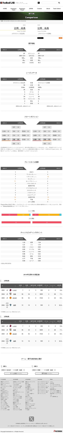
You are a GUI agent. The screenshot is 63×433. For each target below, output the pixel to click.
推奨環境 (23, 423)
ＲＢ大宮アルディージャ (18, 392)
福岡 (14, 305)
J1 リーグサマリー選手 (43, 383)
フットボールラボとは (55, 384)
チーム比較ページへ (16, 373)
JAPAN (31, 8)
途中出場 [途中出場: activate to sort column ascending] (33, 286)
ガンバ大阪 (3, 401)
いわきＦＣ (15, 389)
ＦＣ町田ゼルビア (5, 392)
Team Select (57, 8)
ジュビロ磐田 (16, 401)
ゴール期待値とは (54, 396)
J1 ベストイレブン (42, 384)
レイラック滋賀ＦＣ (29, 393)
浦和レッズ (3, 384)
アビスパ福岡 (4, 408)
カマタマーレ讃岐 (29, 401)
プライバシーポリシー (30, 423)
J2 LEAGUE (15, 379)
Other (51, 379)
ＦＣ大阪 (27, 395)
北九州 (15, 298)
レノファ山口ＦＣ (29, 399)
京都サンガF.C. (4, 399)
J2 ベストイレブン (42, 389)
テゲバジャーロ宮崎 (17, 409)
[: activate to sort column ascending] (5, 286)
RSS (61, 38)
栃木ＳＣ (27, 383)
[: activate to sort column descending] (2, 286)
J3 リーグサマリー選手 (43, 392)
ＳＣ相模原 (27, 386)
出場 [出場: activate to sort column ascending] (20, 286)
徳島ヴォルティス (17, 403)
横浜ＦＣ (15, 393)
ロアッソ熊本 (28, 406)
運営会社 (38, 423)
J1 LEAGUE (3, 379)
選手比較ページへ (47, 373)
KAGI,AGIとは (53, 389)
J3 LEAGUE (27, 379)
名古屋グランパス (5, 398)
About (48, 8)
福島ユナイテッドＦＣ (30, 381)
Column (39, 8)
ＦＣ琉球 (27, 409)
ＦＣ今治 (15, 405)
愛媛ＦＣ (27, 402)
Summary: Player (22, 9)
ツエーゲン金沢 (28, 390)
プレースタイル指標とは (55, 390)
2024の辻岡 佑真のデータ (54, 106)
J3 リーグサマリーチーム (43, 390)
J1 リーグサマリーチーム (43, 381)
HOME (5, 8)
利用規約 (18, 423)
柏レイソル (3, 387)
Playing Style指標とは (8, 206)
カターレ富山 (16, 399)
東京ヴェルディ (4, 390)
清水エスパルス (4, 396)
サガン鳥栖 (15, 406)
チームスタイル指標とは (55, 392)
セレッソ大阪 (4, 402)
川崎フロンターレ (5, 393)
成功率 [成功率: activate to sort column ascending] (59, 286)
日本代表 (52, 383)
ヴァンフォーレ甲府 (17, 396)
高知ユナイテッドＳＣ (30, 403)
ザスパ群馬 (27, 384)
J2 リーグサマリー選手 (43, 387)
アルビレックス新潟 (17, 398)
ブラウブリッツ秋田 (17, 386)
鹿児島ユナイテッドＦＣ (30, 408)
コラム (51, 381)
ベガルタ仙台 (16, 384)
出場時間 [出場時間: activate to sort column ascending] (39, 286)
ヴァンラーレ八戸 (17, 383)
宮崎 (14, 294)
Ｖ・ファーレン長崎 (5, 409)
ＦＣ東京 (3, 389)
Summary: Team (14, 9)
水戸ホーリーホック (5, 383)
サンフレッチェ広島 (5, 406)
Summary (40, 379)
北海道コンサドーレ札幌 (18, 381)
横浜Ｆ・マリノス (5, 395)
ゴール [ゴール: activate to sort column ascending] (46, 286)
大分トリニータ (16, 408)
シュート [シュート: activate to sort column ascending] (52, 286)
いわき (15, 290)
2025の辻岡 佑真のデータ (23, 106)
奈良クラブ (27, 396)
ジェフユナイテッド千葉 (6, 386)
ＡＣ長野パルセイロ (29, 389)
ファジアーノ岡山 (5, 405)
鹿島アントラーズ (5, 381)
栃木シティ (15, 390)
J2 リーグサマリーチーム (43, 386)
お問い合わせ (44, 423)
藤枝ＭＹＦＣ (16, 402)
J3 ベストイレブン (42, 393)
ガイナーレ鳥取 (28, 398)
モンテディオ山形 (17, 387)
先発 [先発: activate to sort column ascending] (26, 286)
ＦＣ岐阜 (27, 392)
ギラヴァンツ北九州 (29, 405)
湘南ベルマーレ (16, 395)
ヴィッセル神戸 (4, 403)
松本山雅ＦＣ (28, 387)
